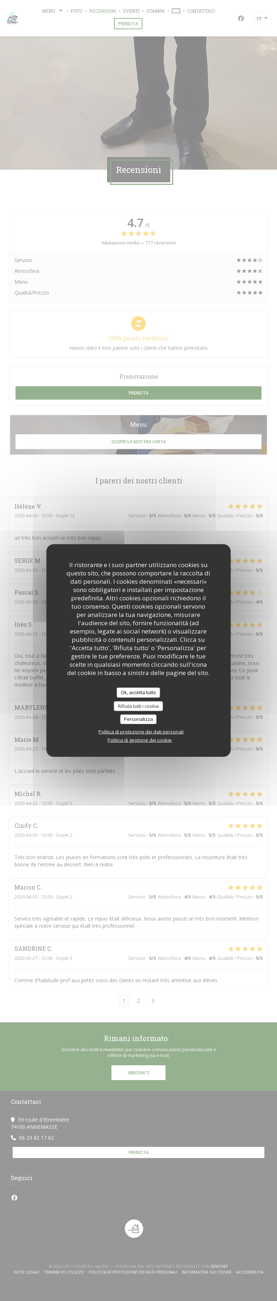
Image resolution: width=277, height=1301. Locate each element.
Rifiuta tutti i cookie (138, 705)
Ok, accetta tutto (138, 692)
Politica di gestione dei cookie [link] (139, 739)
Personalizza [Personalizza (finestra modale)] (138, 719)
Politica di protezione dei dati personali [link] (141, 731)
